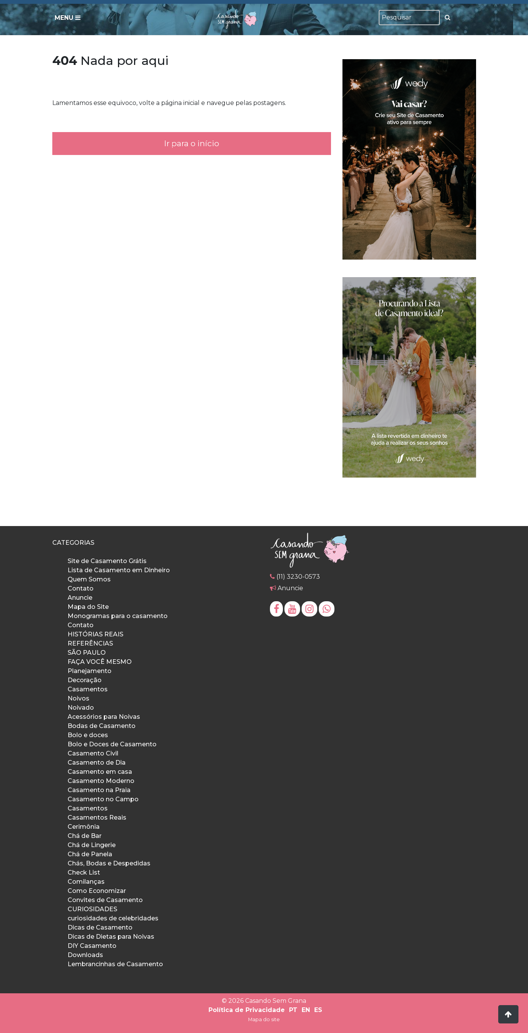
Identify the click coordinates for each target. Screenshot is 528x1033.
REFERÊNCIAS (90, 643)
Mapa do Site (88, 606)
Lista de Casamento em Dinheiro (119, 570)
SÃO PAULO (87, 652)
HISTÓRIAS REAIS (95, 634)
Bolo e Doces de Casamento (112, 744)
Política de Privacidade (246, 1010)
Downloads (85, 955)
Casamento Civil (93, 753)
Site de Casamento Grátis (107, 561)
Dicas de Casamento (100, 927)
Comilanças (86, 881)
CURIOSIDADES (92, 909)
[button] (508, 1014)
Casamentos (88, 689)
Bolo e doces (88, 735)
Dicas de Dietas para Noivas (111, 936)
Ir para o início (191, 143)
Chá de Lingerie (92, 845)
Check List (84, 872)
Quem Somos (89, 579)
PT (293, 1010)
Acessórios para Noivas (104, 716)
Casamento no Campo (103, 799)
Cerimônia (84, 826)
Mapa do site (264, 1019)
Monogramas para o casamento (118, 616)
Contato (81, 588)
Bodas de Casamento (102, 726)
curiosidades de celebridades (113, 918)
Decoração (85, 680)
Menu (68, 17)
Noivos (78, 698)
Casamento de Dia (97, 762)
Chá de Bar (85, 835)
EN (306, 1010)
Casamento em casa (100, 771)
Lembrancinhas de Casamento (115, 964)
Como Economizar (97, 890)
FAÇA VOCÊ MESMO (100, 661)
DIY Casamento (92, 945)
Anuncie (80, 597)
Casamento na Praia (99, 790)
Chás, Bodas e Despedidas (109, 863)
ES (318, 1010)
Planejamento (89, 671)
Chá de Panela (90, 854)
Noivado (81, 707)
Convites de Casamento (105, 900)
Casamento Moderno (101, 780)
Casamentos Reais (97, 817)
